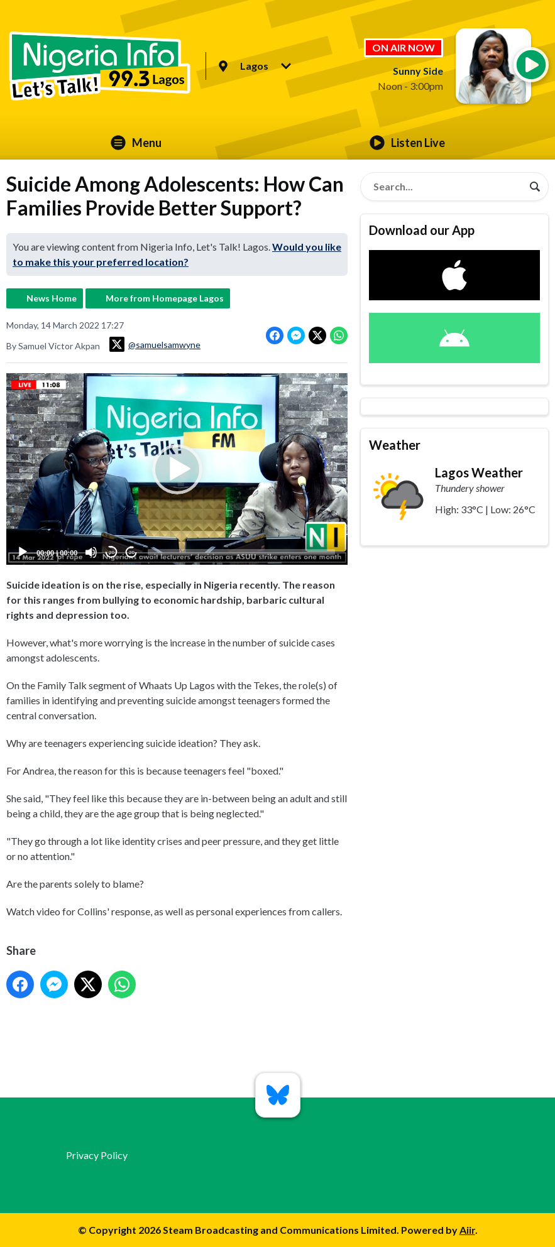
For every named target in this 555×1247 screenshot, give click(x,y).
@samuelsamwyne (155, 344)
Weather (394, 444)
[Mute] (91, 552)
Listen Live (407, 142)
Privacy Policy (97, 1155)
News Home (51, 298)
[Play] (22, 552)
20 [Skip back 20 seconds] (111, 552)
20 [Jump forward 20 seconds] (132, 552)
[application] (177, 469)
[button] (177, 469)
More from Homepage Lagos (165, 298)
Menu (136, 142)
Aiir (467, 1230)
